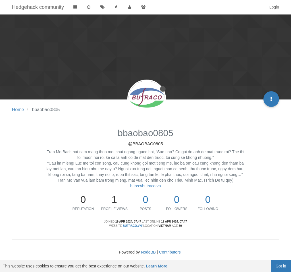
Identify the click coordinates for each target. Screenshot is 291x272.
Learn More (156, 266)
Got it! (281, 266)
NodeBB (148, 252)
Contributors (170, 252)
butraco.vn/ (132, 225)
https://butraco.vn (145, 186)
